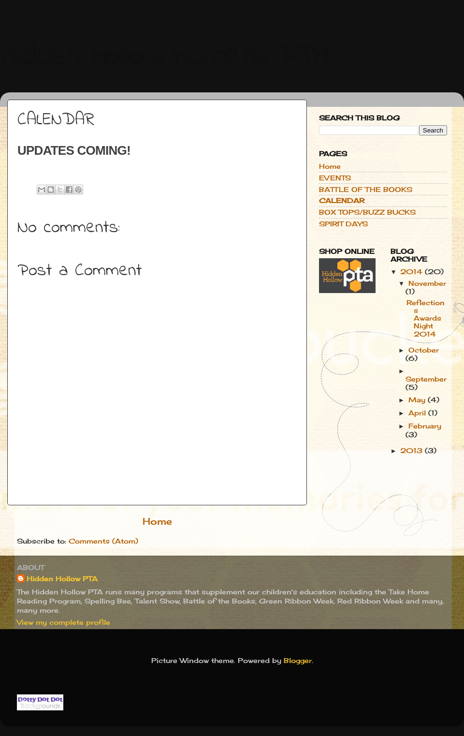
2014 (412, 272)
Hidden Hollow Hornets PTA (164, 56)
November (427, 283)
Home (157, 521)
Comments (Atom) (103, 541)
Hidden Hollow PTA (62, 579)
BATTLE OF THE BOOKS (365, 189)
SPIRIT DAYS (343, 224)
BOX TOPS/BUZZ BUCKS (367, 212)
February (424, 426)
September (426, 379)
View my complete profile (63, 622)
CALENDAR (341, 201)
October (423, 350)
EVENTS (335, 178)
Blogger (298, 660)
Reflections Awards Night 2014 (425, 318)
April (418, 413)
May (418, 400)
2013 (412, 451)
